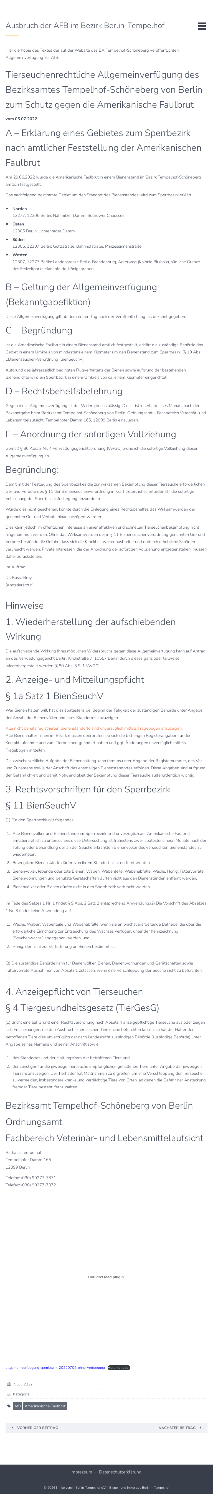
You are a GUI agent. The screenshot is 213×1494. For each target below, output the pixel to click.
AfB (17, 1406)
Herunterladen (119, 1367)
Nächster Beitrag (177, 1427)
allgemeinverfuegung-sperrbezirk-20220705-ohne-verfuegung (55, 1367)
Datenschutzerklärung (120, 1472)
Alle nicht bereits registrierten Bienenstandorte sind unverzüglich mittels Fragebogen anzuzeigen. (94, 728)
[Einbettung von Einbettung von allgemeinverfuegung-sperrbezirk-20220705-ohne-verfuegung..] (106, 1277)
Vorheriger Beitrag (37, 1427)
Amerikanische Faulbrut (45, 1406)
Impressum (81, 1472)
